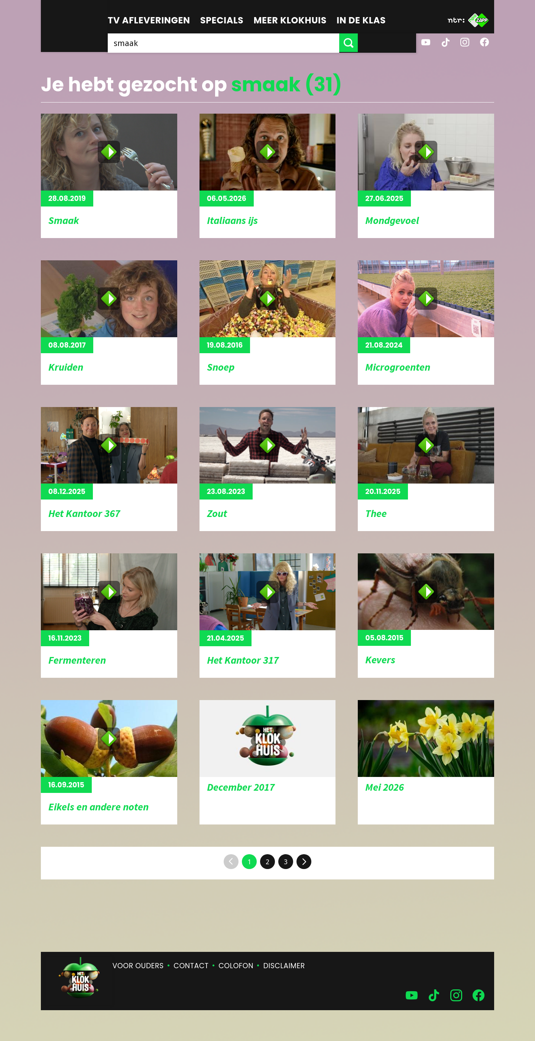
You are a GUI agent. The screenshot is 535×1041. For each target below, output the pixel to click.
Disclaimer (284, 966)
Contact (191, 966)
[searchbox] (253, 42)
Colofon (235, 966)
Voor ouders (138, 966)
